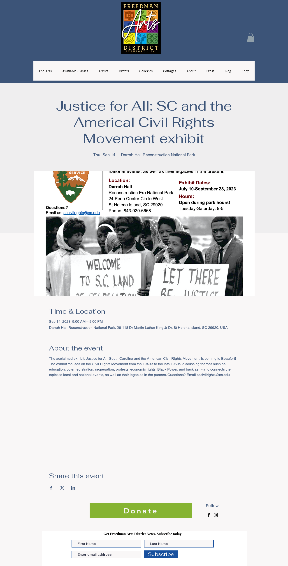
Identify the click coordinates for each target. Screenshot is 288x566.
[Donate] (141, 510)
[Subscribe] (161, 554)
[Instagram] (215, 515)
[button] (251, 37)
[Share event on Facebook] (51, 488)
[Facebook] (208, 515)
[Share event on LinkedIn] (73, 488)
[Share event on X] (62, 488)
